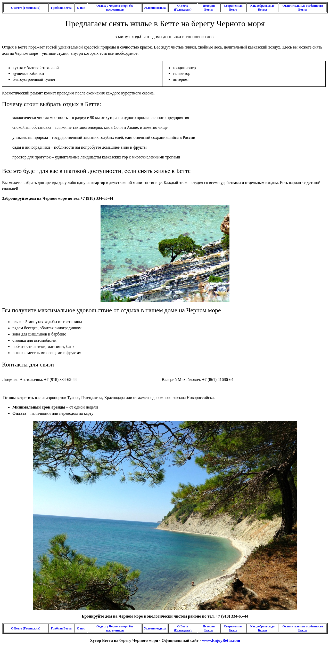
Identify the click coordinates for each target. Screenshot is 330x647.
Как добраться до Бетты (262, 7)
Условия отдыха (155, 8)
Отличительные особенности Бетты (302, 7)
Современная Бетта (233, 7)
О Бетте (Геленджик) (25, 8)
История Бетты (209, 7)
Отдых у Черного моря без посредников (114, 7)
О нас (81, 8)
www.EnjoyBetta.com (221, 640)
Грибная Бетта (61, 8)
